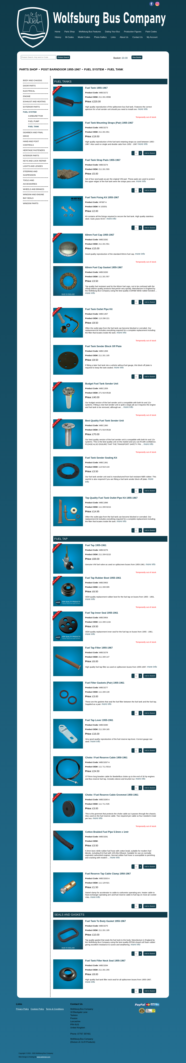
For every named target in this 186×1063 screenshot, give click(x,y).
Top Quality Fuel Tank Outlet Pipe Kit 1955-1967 (111, 498)
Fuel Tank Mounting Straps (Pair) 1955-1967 (109, 123)
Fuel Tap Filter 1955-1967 (99, 647)
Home (57, 32)
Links (113, 37)
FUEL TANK (115, 69)
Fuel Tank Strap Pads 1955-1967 (102, 160)
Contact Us (137, 37)
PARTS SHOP (28, 69)
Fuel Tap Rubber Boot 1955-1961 (103, 578)
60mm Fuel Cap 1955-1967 (99, 235)
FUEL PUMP (33, 121)
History (58, 37)
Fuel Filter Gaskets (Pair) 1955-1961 (104, 683)
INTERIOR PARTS (31, 155)
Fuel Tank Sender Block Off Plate (103, 346)
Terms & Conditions (55, 1009)
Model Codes (84, 37)
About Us (124, 37)
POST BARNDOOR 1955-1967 (61, 69)
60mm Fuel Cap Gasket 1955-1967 (103, 267)
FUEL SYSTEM (94, 69)
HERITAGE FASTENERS (34, 150)
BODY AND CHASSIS (32, 80)
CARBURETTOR (35, 116)
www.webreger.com (43, 1057)
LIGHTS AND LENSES (33, 166)
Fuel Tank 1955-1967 (96, 88)
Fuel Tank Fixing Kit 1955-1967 (102, 197)
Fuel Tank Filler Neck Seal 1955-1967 (105, 960)
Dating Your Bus (112, 32)
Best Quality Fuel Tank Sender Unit (104, 420)
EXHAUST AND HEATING (34, 101)
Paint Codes (151, 32)
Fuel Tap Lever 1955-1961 (99, 720)
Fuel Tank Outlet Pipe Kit (99, 309)
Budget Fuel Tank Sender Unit (101, 383)
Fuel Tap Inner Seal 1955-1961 (101, 613)
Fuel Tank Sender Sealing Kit (101, 457)
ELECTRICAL (29, 91)
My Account (152, 37)
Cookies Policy (37, 1009)
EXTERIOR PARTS (31, 107)
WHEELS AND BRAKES (33, 189)
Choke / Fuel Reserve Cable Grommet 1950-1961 (111, 795)
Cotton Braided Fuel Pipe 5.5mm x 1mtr (107, 832)
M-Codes (69, 37)
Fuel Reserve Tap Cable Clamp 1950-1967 (108, 873)
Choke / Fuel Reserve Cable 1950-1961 (106, 757)
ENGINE (26, 96)
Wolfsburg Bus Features (90, 32)
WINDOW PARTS (30, 203)
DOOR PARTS (29, 86)
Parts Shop (69, 32)
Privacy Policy (22, 1009)
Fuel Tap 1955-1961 (95, 545)
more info (143, 109)
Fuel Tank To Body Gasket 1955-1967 (105, 921)
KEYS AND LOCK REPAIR (34, 161)
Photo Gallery (100, 37)
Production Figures (132, 32)
